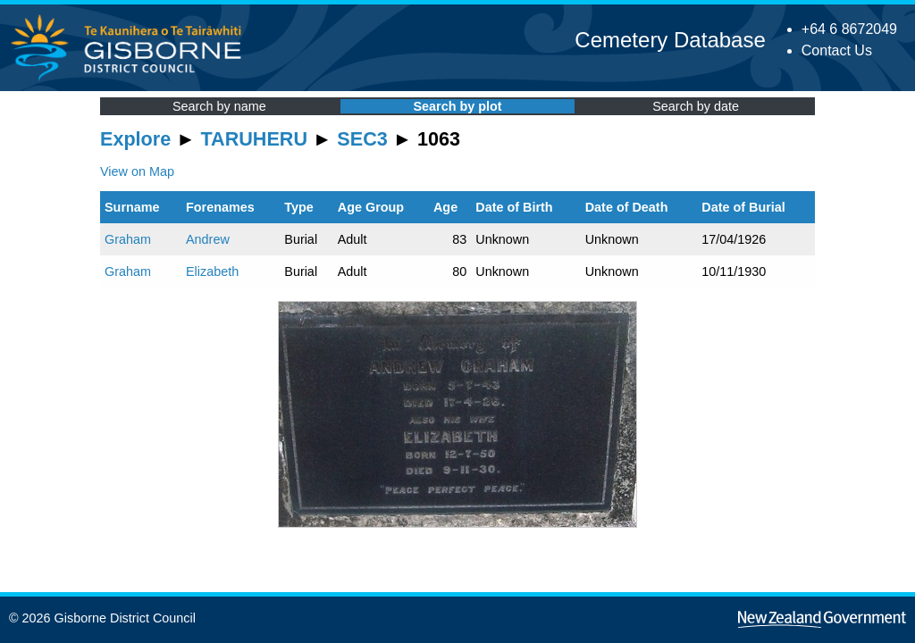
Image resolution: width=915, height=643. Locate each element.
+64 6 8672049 (849, 29)
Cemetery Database (670, 40)
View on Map (137, 171)
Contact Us (837, 50)
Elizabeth (212, 271)
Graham (128, 239)
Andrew (208, 239)
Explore (135, 139)
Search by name (219, 106)
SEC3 (362, 139)
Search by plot (457, 106)
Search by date (695, 106)
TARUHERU (254, 139)
